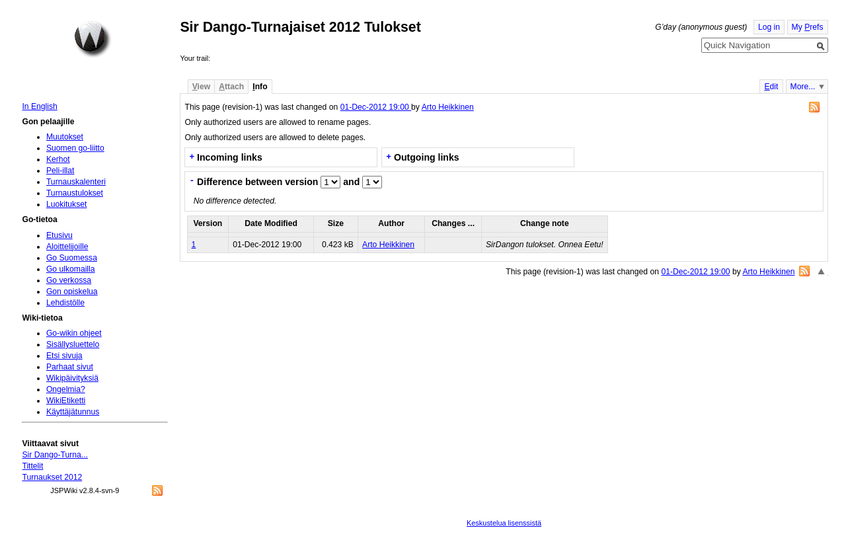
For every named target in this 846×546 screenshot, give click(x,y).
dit (771, 86)
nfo (259, 86)
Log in (769, 27)
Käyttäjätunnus (72, 411)
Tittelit (32, 466)
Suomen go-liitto (75, 148)
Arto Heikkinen (448, 107)
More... (803, 86)
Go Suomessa (71, 257)
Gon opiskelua (72, 291)
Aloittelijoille (67, 246)
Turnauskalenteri (76, 181)
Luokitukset (66, 204)
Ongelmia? (65, 389)
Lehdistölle (65, 302)
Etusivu (59, 235)
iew (201, 86)
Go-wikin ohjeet (74, 333)
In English (39, 106)
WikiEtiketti (65, 400)
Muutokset (64, 136)
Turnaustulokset (74, 193)
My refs (808, 27)
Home (92, 39)
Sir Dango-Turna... (55, 454)
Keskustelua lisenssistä (504, 523)
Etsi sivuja (64, 355)
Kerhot (58, 159)
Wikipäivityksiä (72, 378)
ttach (231, 86)
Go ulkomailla (70, 269)
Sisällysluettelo (72, 344)
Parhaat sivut (69, 366)
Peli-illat (60, 170)
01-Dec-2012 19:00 (375, 107)
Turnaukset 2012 (52, 477)
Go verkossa (68, 280)
